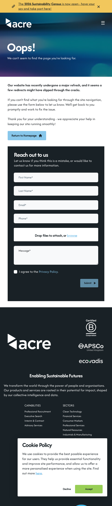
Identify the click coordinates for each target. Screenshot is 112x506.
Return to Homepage (26, 136)
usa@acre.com (75, 415)
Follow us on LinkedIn (77, 390)
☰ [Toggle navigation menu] (103, 23)
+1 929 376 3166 (76, 421)
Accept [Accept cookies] (88, 489)
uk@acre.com (20, 415)
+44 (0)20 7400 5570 (25, 421)
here (39, 473)
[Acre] (19, 23)
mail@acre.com (32, 390)
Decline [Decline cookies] (67, 489)
